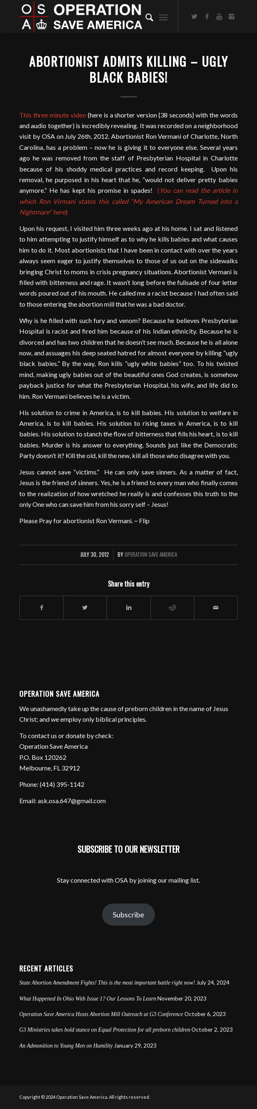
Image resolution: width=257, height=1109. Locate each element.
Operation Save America (151, 554)
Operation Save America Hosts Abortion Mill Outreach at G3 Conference (101, 1014)
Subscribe (128, 914)
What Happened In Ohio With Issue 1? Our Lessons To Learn (87, 999)
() (128, 201)
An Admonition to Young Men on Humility (66, 1046)
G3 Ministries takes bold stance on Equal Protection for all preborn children (104, 1030)
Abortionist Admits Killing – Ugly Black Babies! (128, 69)
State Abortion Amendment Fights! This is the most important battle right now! (107, 983)
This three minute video (52, 115)
